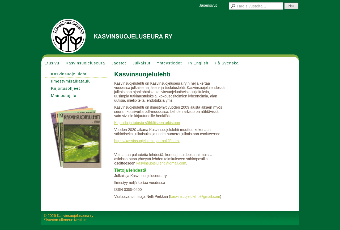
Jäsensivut (208, 5)
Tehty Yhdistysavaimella (276, 215)
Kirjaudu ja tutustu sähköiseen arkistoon (147, 123)
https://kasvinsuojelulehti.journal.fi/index (147, 141)
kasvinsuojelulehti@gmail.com (161, 163)
